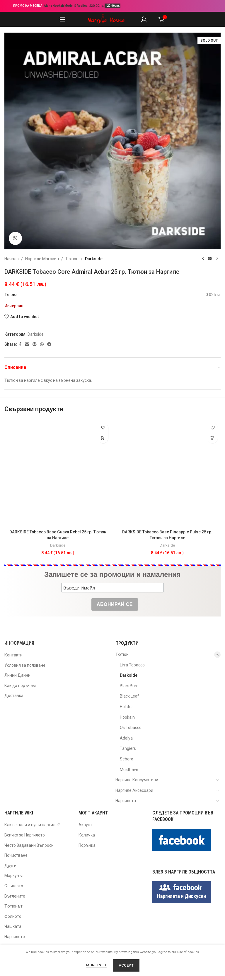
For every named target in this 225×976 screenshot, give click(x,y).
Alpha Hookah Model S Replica (66, 5)
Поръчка (87, 845)
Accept (126, 965)
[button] (103, 438)
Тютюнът (13, 906)
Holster (126, 706)
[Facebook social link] (20, 344)
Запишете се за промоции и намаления (112, 574)
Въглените (14, 896)
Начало (11, 258)
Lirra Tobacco (132, 665)
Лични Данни (17, 675)
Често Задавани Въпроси (29, 845)
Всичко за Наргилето (24, 835)
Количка (87, 835)
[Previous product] (203, 258)
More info (96, 965)
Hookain (127, 717)
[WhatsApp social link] (41, 344)
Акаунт (85, 824)
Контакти (13, 655)
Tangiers (128, 748)
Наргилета (125, 800)
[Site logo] (106, 19)
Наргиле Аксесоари (134, 790)
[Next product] (217, 258)
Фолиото (12, 916)
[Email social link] (27, 344)
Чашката (12, 926)
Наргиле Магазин (42, 258)
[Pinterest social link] (34, 344)
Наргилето (14, 936)
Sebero (126, 759)
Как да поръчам (20, 685)
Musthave (129, 769)
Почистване (16, 855)
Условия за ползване (24, 665)
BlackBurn (129, 685)
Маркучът (14, 875)
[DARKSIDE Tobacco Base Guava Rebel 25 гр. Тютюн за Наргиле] (57, 473)
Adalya (126, 738)
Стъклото (13, 885)
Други (10, 865)
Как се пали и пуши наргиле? (32, 824)
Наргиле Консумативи (136, 779)
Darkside (94, 258)
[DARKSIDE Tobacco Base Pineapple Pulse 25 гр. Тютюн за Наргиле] (167, 473)
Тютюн (72, 258)
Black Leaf (129, 696)
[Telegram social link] (49, 344)
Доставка (13, 695)
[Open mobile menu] (62, 19)
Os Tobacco (131, 727)
